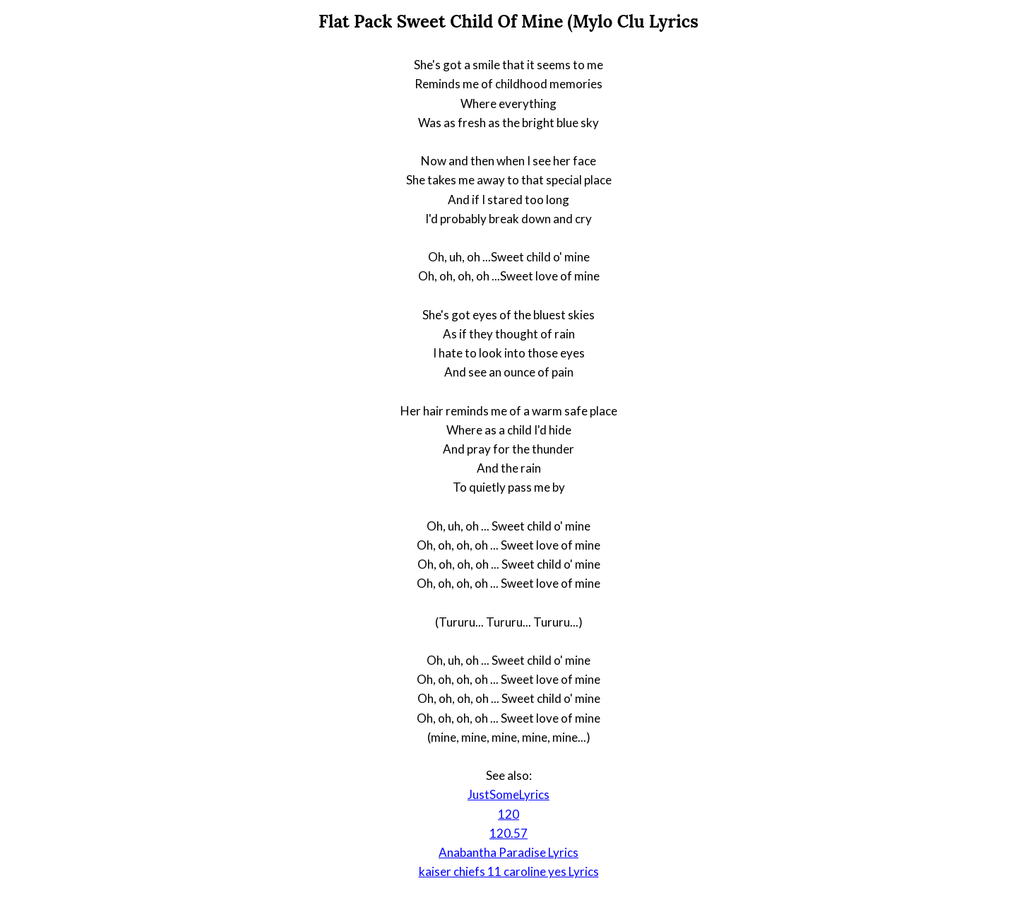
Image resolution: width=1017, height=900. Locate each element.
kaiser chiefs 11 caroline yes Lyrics (509, 871)
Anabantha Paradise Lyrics (508, 852)
